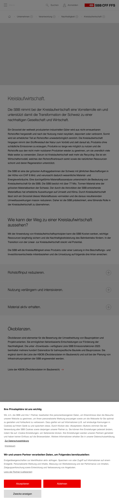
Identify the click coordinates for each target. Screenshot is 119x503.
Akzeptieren (22, 486)
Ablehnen (62, 486)
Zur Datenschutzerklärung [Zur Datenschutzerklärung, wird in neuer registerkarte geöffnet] (17, 444)
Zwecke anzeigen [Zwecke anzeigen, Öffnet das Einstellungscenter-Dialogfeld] (22, 496)
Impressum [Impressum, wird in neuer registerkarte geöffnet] (10, 449)
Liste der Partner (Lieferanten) (18, 475)
